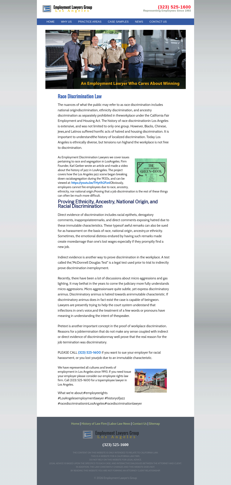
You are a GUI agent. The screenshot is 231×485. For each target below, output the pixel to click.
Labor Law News (119, 423)
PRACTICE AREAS (89, 21)
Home (75, 423)
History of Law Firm (94, 423)
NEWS (139, 21)
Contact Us (140, 423)
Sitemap (154, 423)
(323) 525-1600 (174, 7)
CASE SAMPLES (118, 21)
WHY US (66, 21)
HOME (51, 21)
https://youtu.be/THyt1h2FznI (90, 183)
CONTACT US (158, 21)
